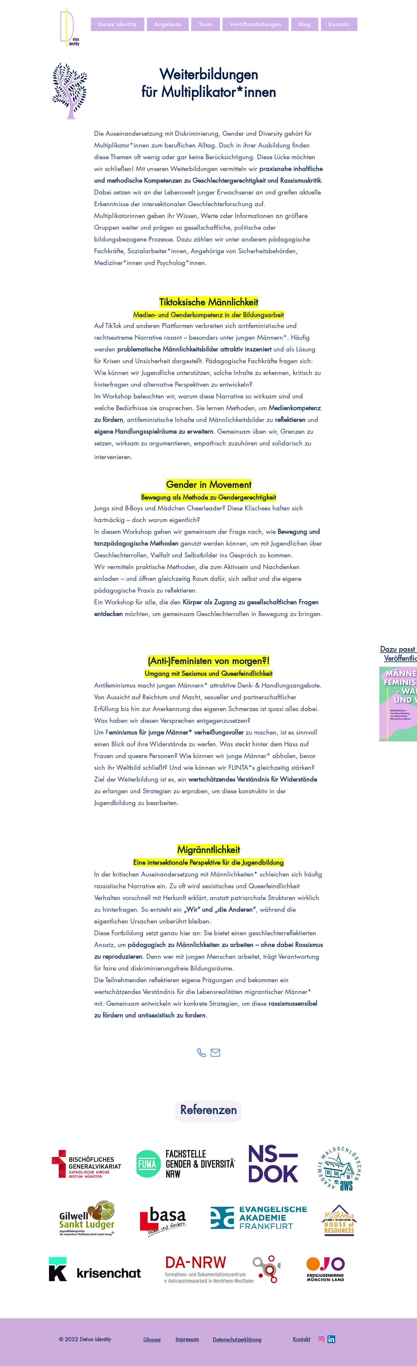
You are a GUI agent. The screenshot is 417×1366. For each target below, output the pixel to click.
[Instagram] (321, 1339)
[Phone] (201, 1052)
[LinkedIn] (331, 1339)
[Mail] (215, 1052)
